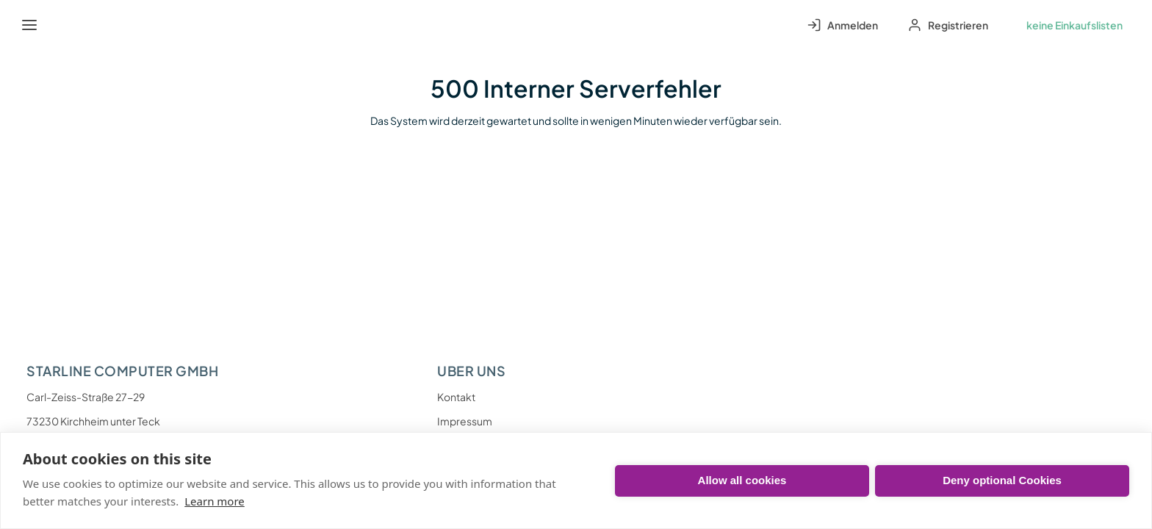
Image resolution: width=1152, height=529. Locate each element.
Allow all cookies (742, 480)
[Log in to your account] (842, 25)
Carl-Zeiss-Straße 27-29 (85, 396)
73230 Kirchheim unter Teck (93, 421)
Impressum (464, 421)
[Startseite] (63, 25)
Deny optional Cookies (1002, 480)
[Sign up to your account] (948, 25)
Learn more (214, 501)
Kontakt (456, 396)
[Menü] (29, 25)
